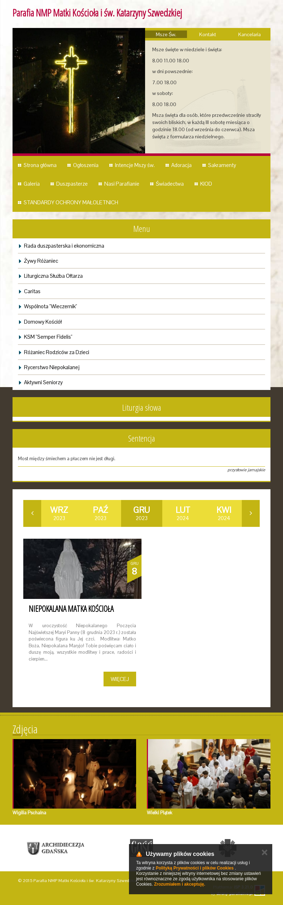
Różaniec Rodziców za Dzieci (56, 352)
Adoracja (181, 165)
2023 (59, 513)
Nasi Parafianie (121, 183)
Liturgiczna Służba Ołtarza (53, 275)
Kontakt (207, 34)
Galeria (32, 183)
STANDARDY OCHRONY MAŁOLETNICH (71, 202)
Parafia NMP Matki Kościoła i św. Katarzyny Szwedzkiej (97, 12)
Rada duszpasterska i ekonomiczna (64, 245)
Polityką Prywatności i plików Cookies (195, 868)
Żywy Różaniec (41, 260)
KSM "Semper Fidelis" (48, 336)
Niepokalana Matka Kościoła (71, 608)
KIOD (206, 183)
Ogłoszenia (86, 165)
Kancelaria (249, 34)
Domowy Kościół (43, 321)
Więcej (120, 679)
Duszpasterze (72, 183)
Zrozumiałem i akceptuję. (179, 884)
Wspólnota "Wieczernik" (50, 306)
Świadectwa (170, 183)
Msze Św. (166, 34)
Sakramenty (222, 165)
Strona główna (40, 165)
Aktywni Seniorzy (43, 382)
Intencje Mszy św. (135, 165)
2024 (183, 513)
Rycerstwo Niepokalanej (52, 367)
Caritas (32, 291)
